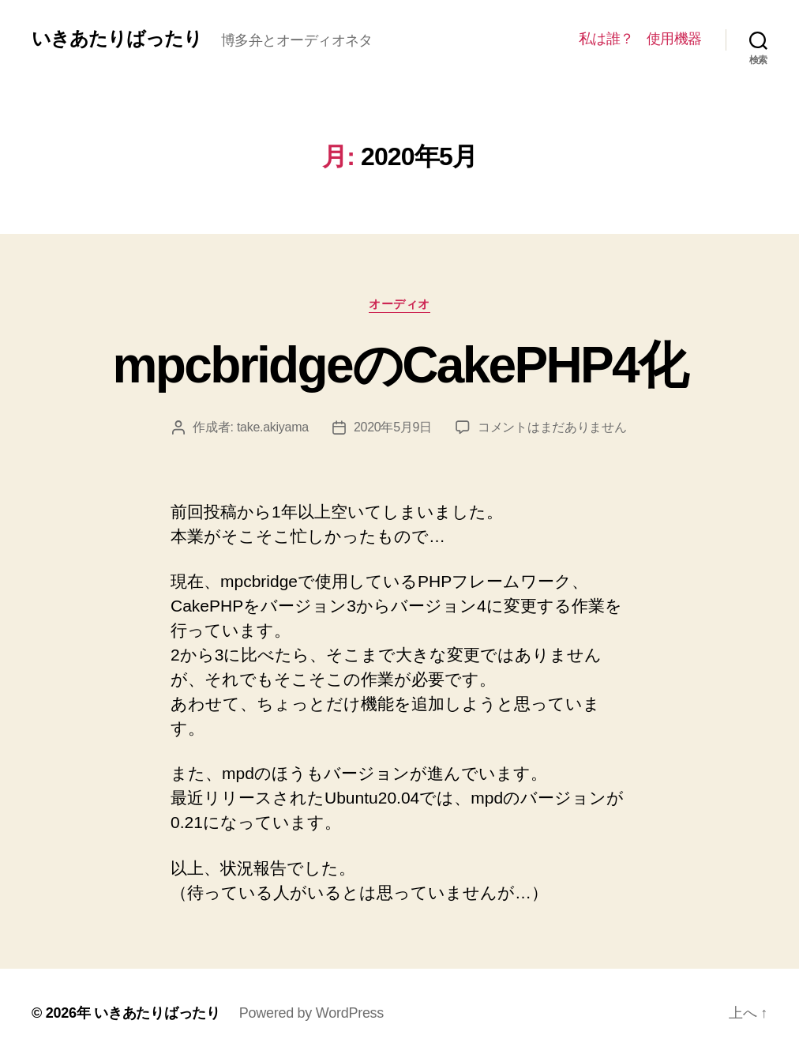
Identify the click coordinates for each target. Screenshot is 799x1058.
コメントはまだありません (552, 427)
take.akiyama (273, 427)
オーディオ (399, 304)
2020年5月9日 (393, 427)
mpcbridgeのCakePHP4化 (400, 365)
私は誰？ (606, 39)
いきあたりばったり (117, 38)
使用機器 (674, 39)
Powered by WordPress (311, 1013)
